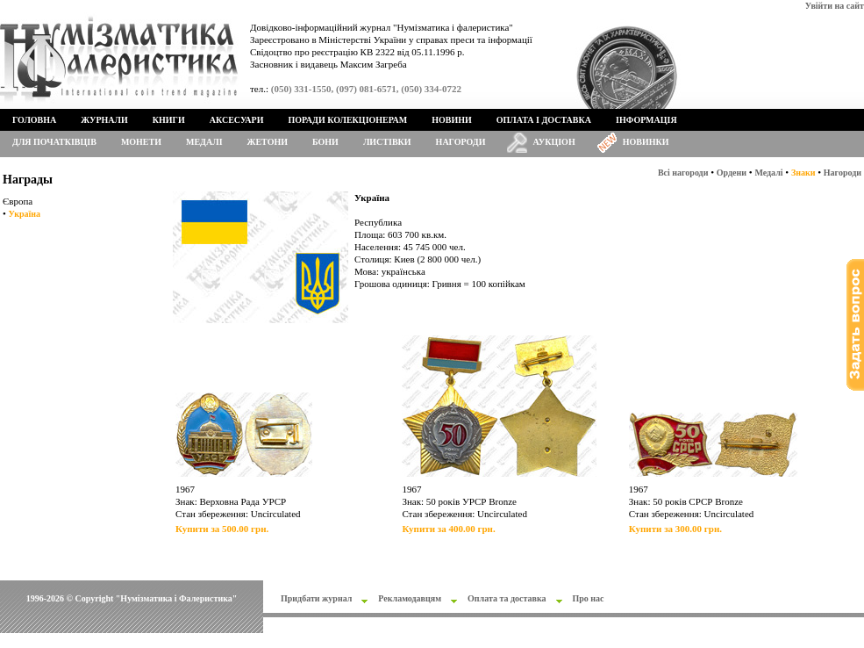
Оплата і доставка (543, 120)
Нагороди (461, 142)
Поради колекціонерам (347, 120)
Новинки (646, 142)
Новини (452, 120)
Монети (141, 142)
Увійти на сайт (834, 6)
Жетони (267, 142)
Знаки (803, 172)
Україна (24, 214)
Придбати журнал (316, 598)
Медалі (204, 142)
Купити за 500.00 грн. (221, 528)
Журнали (104, 120)
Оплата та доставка (507, 598)
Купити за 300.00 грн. (675, 528)
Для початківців (54, 142)
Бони (325, 142)
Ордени (731, 172)
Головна (34, 120)
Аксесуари (237, 120)
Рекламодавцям (409, 598)
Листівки (387, 142)
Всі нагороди (683, 172)
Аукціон (554, 142)
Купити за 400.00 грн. (448, 528)
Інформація (646, 120)
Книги (169, 120)
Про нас (588, 598)
